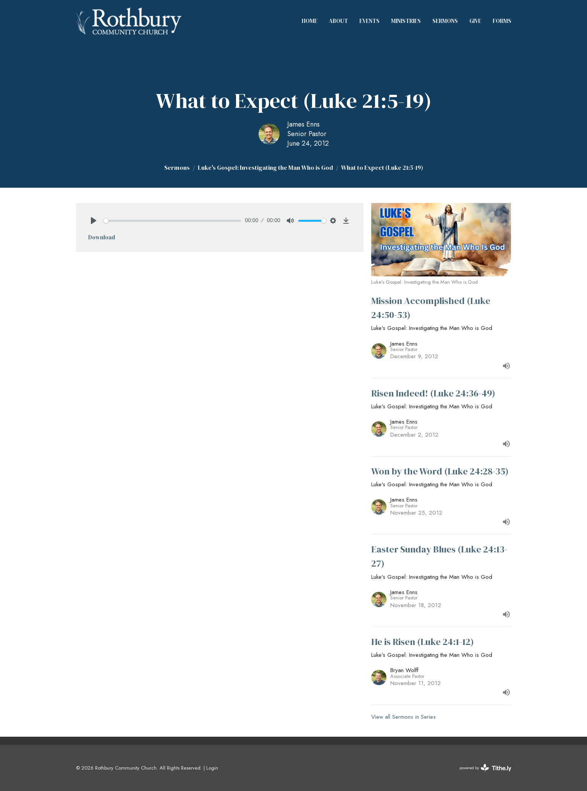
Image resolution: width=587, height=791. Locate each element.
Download (101, 237)
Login (212, 768)
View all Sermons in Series (403, 717)
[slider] (172, 220)
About (338, 21)
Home (309, 21)
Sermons (445, 21)
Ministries (406, 21)
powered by (485, 767)
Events (369, 21)
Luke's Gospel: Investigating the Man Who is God (265, 167)
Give (475, 21)
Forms (502, 21)
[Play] (93, 220)
